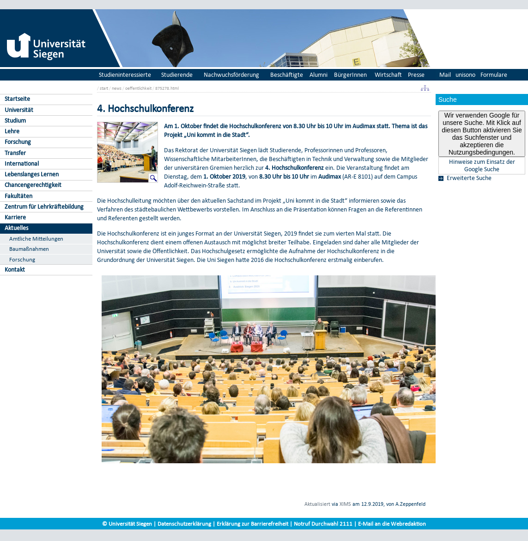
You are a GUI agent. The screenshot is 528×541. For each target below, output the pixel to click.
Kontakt (15, 270)
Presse (416, 75)
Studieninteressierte (125, 75)
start (104, 88)
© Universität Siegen (127, 523)
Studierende (177, 75)
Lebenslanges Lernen (32, 174)
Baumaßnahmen (29, 249)
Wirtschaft (388, 75)
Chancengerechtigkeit (33, 185)
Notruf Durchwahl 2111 (323, 523)
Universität (19, 110)
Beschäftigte (286, 75)
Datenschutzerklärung (184, 523)
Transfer (15, 153)
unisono (465, 75)
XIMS (345, 504)
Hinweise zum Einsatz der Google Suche (482, 165)
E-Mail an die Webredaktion (392, 523)
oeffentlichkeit (138, 88)
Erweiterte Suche (469, 178)
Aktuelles (16, 228)
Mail (445, 75)
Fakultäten (18, 196)
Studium (15, 120)
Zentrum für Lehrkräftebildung (44, 207)
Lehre (12, 131)
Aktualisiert (317, 504)
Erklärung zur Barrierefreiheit (252, 523)
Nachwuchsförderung (231, 75)
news (116, 88)
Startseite (17, 99)
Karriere (15, 217)
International (22, 164)
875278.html (167, 88)
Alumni (319, 75)
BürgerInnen (350, 75)
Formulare (493, 75)
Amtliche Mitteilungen (36, 239)
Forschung (18, 142)
